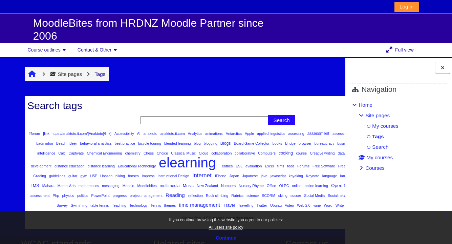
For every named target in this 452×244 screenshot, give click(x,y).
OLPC (260, 196)
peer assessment (69, 205)
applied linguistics (268, 133)
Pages (47, 205)
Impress (68, 186)
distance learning (279, 163)
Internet (121, 185)
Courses (375, 168)
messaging (87, 196)
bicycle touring (212, 143)
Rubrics (270, 205)
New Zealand (184, 196)
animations (211, 133)
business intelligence (156, 153)
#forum (32, 133)
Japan (154, 186)
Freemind (207, 176)
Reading (208, 205)
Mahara (24, 196)
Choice (280, 153)
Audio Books (85, 143)
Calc (180, 153)
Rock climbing (250, 205)
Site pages (53, 74)
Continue (226, 238)
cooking (94, 163)
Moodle (104, 196)
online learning (292, 196)
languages (268, 186)
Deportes (184, 163)
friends (223, 176)
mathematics (65, 196)
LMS (328, 185)
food (152, 176)
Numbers (204, 196)
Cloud (321, 153)
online (273, 196)
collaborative (53, 163)
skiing (316, 205)
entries (89, 176)
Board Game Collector (313, 143)
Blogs (288, 143)
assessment (315, 133)
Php (89, 205)
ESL (101, 176)
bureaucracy (78, 153)
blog (259, 143)
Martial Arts (42, 196)
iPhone (140, 186)
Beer (135, 143)
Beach (123, 143)
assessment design (37, 143)
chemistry (250, 153)
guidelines (292, 176)
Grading (275, 176)
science (286, 205)
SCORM (302, 205)
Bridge (44, 153)
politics (116, 205)
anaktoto (148, 133)
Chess (266, 153)
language (249, 186)
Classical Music (301, 153)
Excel (131, 176)
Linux (316, 185)
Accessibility (121, 133)
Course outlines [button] (44, 50)
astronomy (64, 143)
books (31, 153)
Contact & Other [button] (94, 50)
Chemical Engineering (223, 153)
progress (153, 205)
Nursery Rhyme (227, 196)
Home (365, 105)
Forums (164, 176)
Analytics (192, 133)
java (184, 186)
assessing (293, 133)
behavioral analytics (158, 143)
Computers (75, 163)
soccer (328, 205)
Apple (247, 133)
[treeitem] (398, 136)
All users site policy (226, 227)
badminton (107, 143)
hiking (40, 186)
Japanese (170, 186)
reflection (229, 205)
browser (59, 153)
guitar (308, 176)
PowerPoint (133, 205)
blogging (272, 143)
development (219, 163)
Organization (29, 205)
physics (101, 205)
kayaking (215, 186)
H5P (328, 176)
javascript (198, 186)
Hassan (26, 186)
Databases (165, 163)
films (142, 176)
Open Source (320, 195)
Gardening (240, 176)
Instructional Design (93, 186)
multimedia (145, 195)
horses (53, 186)
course (110, 163)
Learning (286, 186)
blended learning (240, 143)
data (150, 163)
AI (136, 133)
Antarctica (231, 133)
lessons (302, 186)
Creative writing (131, 163)
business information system (114, 153)
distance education (247, 163)
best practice (187, 143)
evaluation (115, 176)
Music (164, 195)
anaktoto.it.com (170, 133)
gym (319, 176)
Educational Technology (314, 163)
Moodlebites (123, 196)
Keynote (232, 186)
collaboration (30, 163)
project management (179, 205)
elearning (50, 172)
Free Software (185, 176)
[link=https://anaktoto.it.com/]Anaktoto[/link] (74, 133)
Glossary (258, 176)
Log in (406, 6)
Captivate (194, 153)
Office (247, 196)
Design (200, 163)
